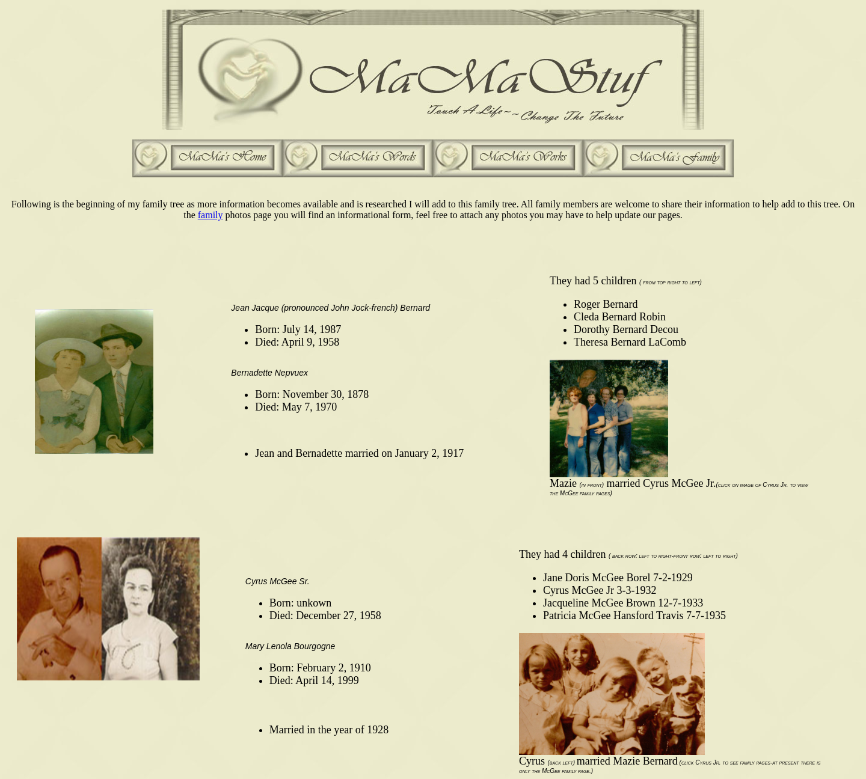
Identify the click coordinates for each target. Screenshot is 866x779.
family (210, 215)
